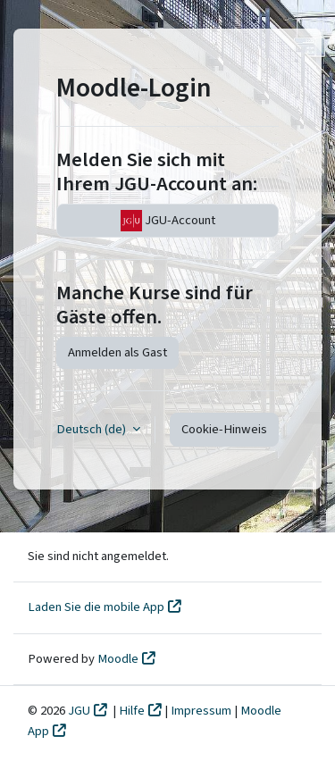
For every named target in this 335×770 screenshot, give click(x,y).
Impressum (202, 710)
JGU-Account (168, 220)
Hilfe (132, 710)
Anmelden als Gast (117, 352)
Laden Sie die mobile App (96, 607)
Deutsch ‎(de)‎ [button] (92, 429)
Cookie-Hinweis (224, 429)
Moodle (117, 658)
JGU (79, 710)
